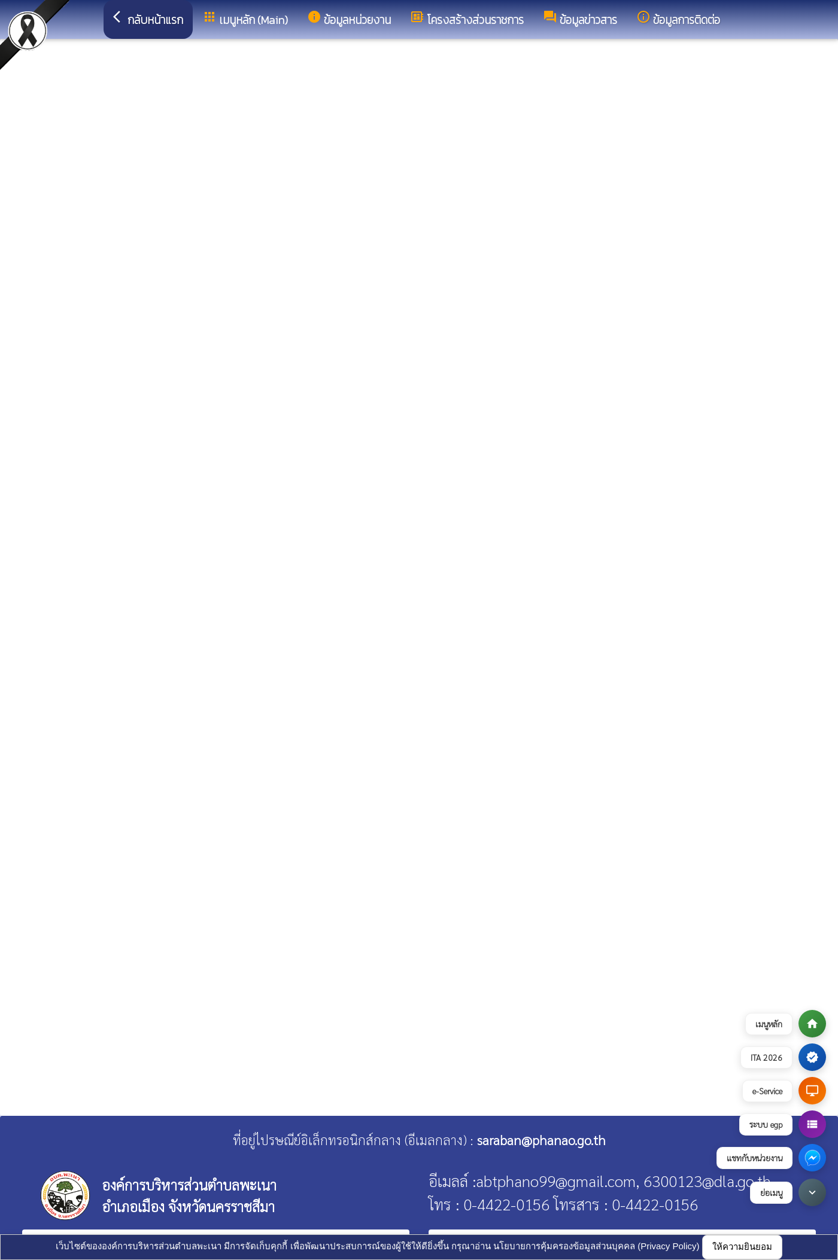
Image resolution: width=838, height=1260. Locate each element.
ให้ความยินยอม (742, 1246)
